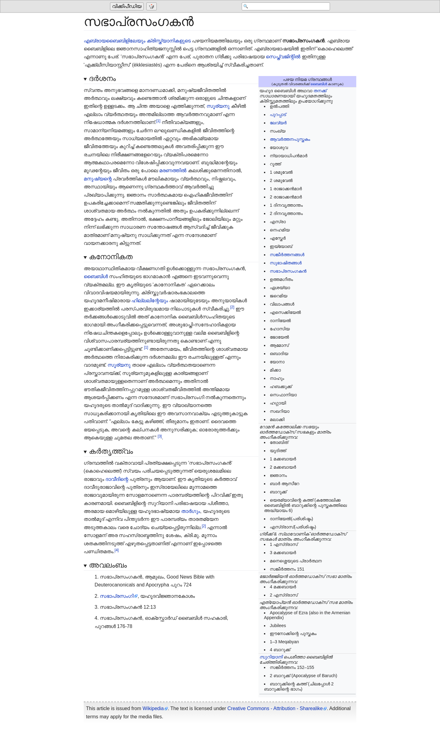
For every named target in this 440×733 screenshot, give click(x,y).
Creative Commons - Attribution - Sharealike (275, 708)
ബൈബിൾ (318, 84)
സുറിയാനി (270, 657)
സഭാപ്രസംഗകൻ (288, 271)
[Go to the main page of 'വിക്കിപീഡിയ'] (127, 7)
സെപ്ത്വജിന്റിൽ (283, 56)
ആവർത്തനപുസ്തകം (290, 139)
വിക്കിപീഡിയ (126, 6)
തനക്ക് (320, 90)
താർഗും (190, 511)
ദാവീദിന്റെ (116, 479)
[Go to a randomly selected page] (152, 7)
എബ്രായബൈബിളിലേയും (114, 40)
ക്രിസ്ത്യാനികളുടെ (169, 40)
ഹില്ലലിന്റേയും (149, 300)
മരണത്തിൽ (172, 170)
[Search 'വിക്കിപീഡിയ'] (281, 7)
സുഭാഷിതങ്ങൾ (286, 262)
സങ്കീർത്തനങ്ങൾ (287, 254)
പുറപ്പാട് (278, 114)
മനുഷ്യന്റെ (98, 178)
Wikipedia (153, 708)
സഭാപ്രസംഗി (117, 596)
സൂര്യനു (218, 106)
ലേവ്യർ (278, 122)
